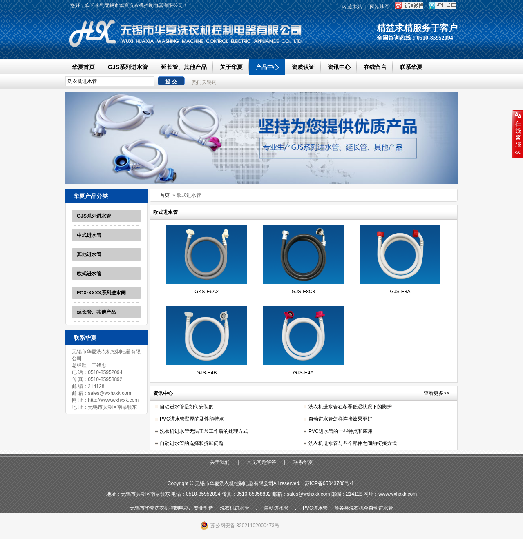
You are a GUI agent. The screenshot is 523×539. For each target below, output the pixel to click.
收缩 (517, 134)
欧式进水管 (89, 273)
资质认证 (303, 67)
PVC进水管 (315, 508)
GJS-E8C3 (303, 291)
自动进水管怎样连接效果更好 (340, 419)
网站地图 (379, 7)
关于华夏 (231, 67)
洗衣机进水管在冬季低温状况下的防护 (350, 407)
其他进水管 (89, 254)
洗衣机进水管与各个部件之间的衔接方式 (352, 443)
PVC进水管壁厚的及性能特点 (192, 419)
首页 (165, 195)
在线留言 (375, 67)
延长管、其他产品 (184, 67)
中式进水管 (89, 235)
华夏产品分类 (91, 196)
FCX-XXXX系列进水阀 (101, 293)
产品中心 (267, 67)
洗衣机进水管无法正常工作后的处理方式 (204, 431)
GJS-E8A (400, 291)
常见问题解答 (261, 462)
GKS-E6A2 (206, 291)
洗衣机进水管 (234, 508)
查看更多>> (436, 393)
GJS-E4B (206, 373)
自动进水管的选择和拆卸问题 (192, 443)
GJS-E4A (303, 373)
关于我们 (220, 462)
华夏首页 (83, 67)
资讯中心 (339, 67)
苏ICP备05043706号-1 (329, 483)
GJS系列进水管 (128, 67)
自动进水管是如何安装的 (187, 407)
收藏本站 (352, 7)
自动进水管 (276, 508)
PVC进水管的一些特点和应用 (340, 431)
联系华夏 (411, 67)
